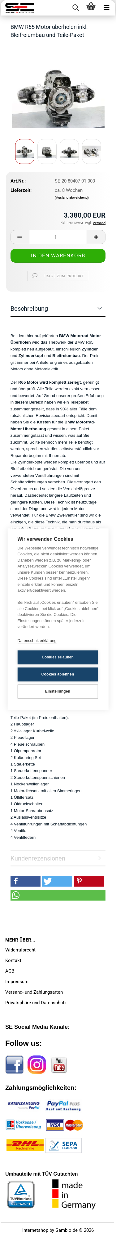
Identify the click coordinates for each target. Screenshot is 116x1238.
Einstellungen (57, 691)
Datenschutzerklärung (36, 640)
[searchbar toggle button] (75, 8)
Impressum (16, 981)
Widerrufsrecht (20, 950)
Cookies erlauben (58, 657)
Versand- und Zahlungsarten (34, 992)
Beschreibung (29, 308)
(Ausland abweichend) (72, 198)
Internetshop (35, 1230)
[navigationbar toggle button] (106, 8)
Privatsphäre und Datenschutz (36, 1002)
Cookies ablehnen (57, 674)
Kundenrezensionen (38, 858)
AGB (9, 971)
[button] (20, 237)
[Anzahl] (58, 237)
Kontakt (13, 960)
